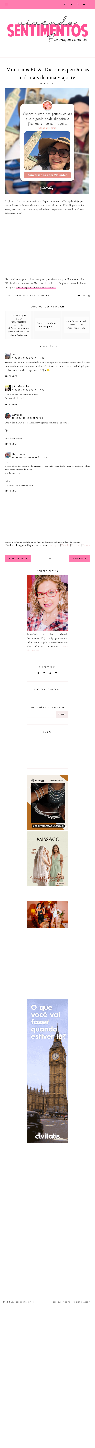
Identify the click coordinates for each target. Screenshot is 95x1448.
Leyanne (17, 414)
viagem (45, 295)
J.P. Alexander (20, 386)
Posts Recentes (18, 558)
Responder (11, 376)
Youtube (65, 545)
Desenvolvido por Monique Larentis (72, 1302)
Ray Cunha (18, 454)
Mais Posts (79, 558)
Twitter (86, 545)
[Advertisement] (47, 963)
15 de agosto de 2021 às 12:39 (29, 457)
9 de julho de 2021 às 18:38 (28, 390)
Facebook (76, 545)
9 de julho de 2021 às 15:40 (28, 358)
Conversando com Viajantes (22, 295)
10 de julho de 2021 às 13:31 (28, 418)
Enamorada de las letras (16, 398)
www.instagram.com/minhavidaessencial (36, 287)
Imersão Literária (13, 437)
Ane (14, 354)
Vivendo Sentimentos (22, 1302)
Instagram (55, 545)
